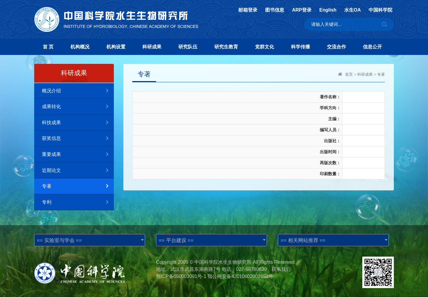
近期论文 (78, 170)
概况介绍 (78, 91)
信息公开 (372, 46)
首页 (349, 74)
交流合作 (336, 46)
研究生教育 (226, 46)
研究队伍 (187, 46)
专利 (78, 202)
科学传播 (300, 46)
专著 (78, 186)
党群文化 (264, 46)
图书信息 (274, 10)
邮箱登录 (247, 10)
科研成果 (151, 46)
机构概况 (79, 46)
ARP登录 (301, 10)
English (327, 10)
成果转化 (78, 107)
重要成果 (78, 154)
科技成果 (78, 123)
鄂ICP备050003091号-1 (181, 276)
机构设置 (115, 46)
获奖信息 (78, 138)
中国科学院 (380, 10)
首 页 (48, 46)
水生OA (352, 10)
